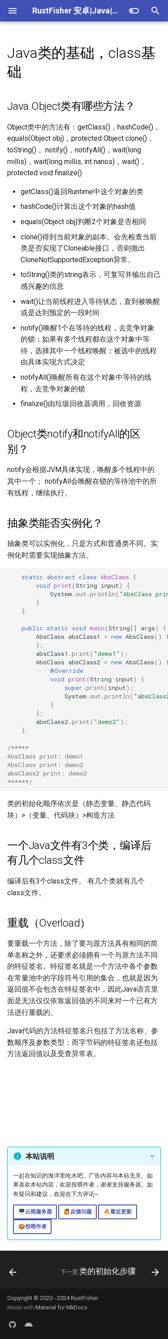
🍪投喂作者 (32, 1226)
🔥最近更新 (117, 1212)
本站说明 (40, 1156)
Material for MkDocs (61, 1307)
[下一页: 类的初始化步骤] (108, 1272)
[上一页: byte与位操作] (13, 1272)
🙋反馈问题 (78, 1212)
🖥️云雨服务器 (35, 1212)
